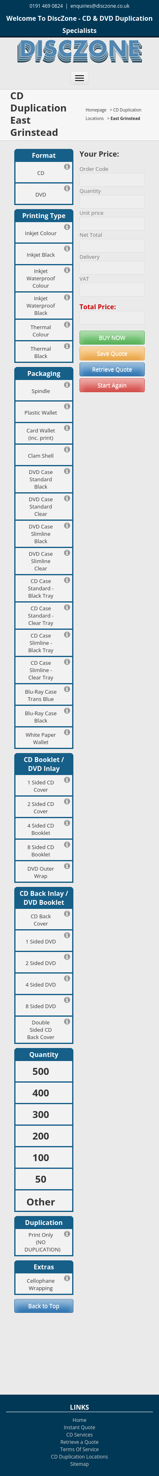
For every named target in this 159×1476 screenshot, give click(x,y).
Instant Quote (79, 1427)
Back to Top (43, 1306)
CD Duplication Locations (79, 1456)
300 (40, 1114)
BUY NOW (112, 337)
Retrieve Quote (112, 369)
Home (79, 1420)
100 (40, 1157)
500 (40, 1071)
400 (40, 1092)
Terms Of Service (79, 1449)
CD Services (79, 1434)
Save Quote (112, 353)
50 (40, 1179)
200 (40, 1135)
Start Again (111, 385)
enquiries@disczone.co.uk (100, 5)
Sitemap (79, 1464)
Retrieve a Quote (79, 1442)
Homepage (96, 110)
